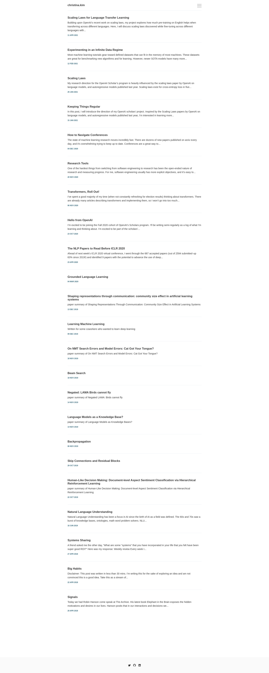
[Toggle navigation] (199, 5)
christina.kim (76, 5)
